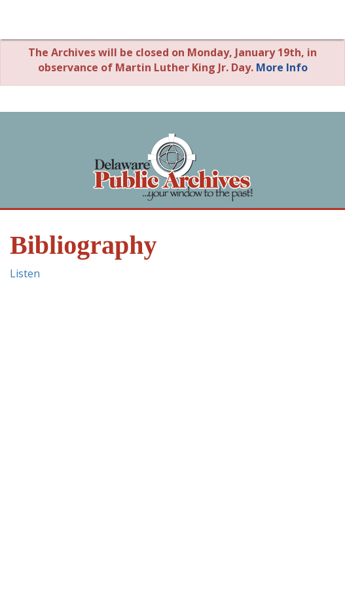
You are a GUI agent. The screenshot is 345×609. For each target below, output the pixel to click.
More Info (282, 67)
